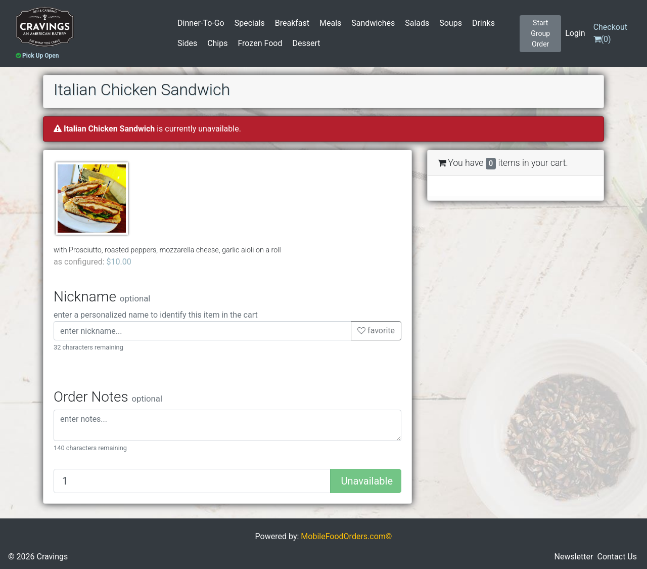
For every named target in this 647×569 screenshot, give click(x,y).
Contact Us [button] (617, 556)
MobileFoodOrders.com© (346, 536)
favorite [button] (376, 330)
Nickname (102, 296)
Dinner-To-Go (200, 23)
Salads (417, 23)
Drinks (483, 23)
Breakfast (292, 23)
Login (575, 33)
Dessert (306, 43)
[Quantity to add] (192, 481)
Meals (330, 23)
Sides (187, 43)
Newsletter (573, 556)
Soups (450, 23)
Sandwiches (373, 23)
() (610, 33)
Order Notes (108, 396)
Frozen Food (260, 43)
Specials (250, 23)
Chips (217, 43)
